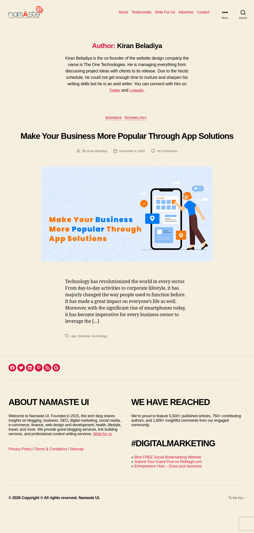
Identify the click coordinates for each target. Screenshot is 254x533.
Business (113, 125)
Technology (138, 125)
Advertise (186, 15)
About (123, 15)
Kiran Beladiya (95, 174)
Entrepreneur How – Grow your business (167, 489)
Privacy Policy (20, 472)
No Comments (168, 174)
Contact (203, 15)
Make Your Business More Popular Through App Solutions (127, 149)
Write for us (102, 457)
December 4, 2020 (132, 174)
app (74, 359)
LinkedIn (137, 96)
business (84, 359)
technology (101, 359)
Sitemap (77, 472)
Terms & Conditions (51, 472)
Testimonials (141, 15)
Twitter (114, 96)
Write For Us (165, 15)
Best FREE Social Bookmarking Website (167, 480)
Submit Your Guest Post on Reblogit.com (168, 485)
